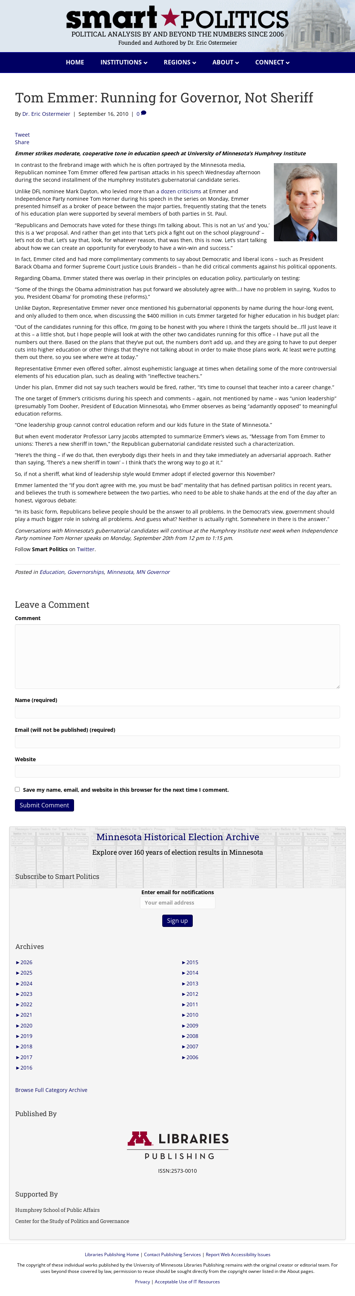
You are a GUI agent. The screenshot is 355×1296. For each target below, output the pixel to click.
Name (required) (36, 699)
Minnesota (120, 571)
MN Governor (153, 571)
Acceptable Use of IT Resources (187, 1281)
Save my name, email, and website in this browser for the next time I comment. (126, 789)
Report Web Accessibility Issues (238, 1254)
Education (51, 571)
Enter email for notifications (177, 899)
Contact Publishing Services (172, 1254)
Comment (28, 618)
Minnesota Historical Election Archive (177, 837)
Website (25, 759)
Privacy (142, 1281)
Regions (177, 62)
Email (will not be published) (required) (65, 729)
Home (75, 62)
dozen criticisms (181, 191)
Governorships (85, 571)
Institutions (121, 62)
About (222, 62)
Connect (269, 62)
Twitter (86, 549)
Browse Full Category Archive (51, 1089)
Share (22, 142)
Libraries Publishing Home (112, 1254)
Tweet (22, 134)
